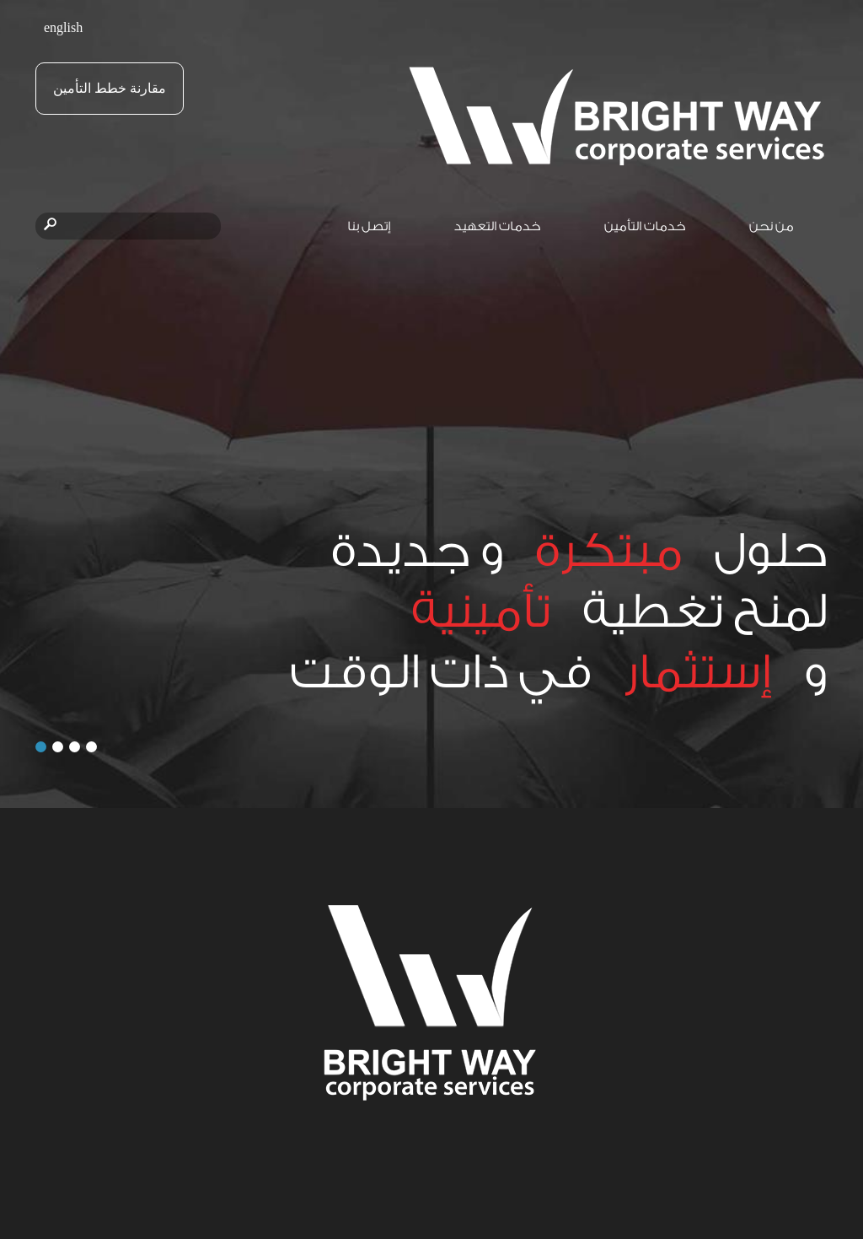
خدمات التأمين (645, 226)
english (63, 28)
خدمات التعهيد (497, 226)
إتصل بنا (369, 226)
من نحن (771, 226)
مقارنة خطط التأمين (109, 88)
